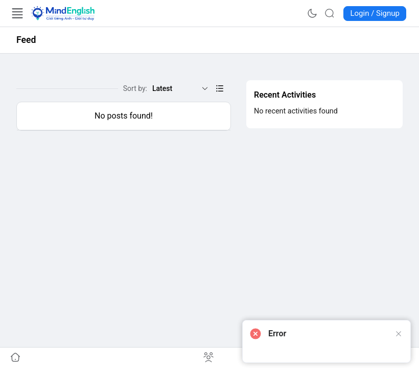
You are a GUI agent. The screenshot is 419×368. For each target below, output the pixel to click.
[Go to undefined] (15, 358)
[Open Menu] (17, 13)
